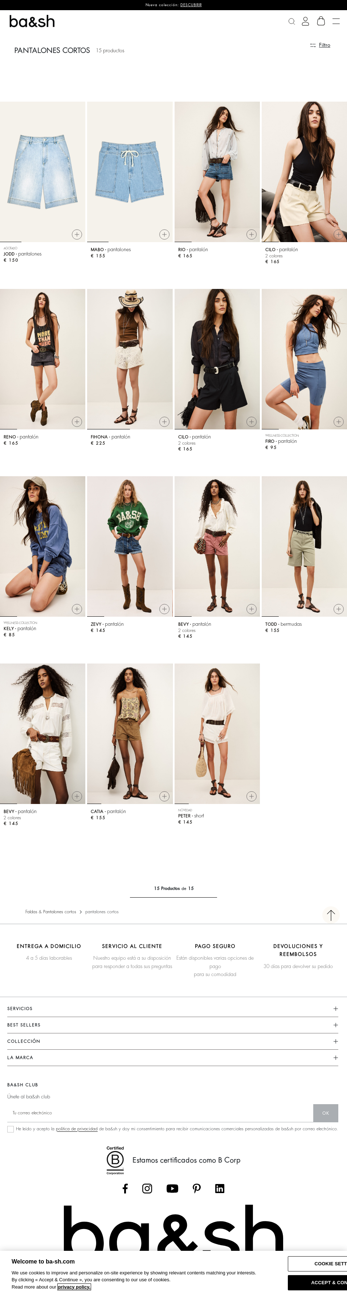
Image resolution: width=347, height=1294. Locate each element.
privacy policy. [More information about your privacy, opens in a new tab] (74, 1287)
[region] (173, 1272)
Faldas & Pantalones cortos (50, 912)
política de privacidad (77, 1129)
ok (325, 1113)
